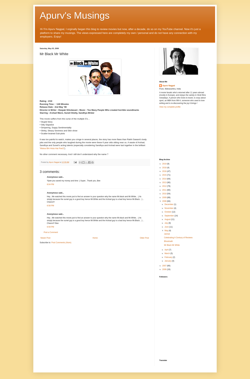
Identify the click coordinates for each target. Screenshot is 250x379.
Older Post (144, 238)
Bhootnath (168, 241)
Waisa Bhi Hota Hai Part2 (52, 148)
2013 (164, 182)
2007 (164, 266)
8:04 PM (50, 184)
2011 (164, 190)
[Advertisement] (183, 133)
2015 (164, 175)
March (167, 253)
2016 (164, 171)
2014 (164, 179)
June (167, 227)
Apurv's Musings (75, 15)
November (169, 208)
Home (95, 238)
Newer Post (45, 238)
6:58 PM (50, 206)
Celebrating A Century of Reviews (178, 237)
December (169, 204)
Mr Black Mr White (172, 245)
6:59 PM (50, 227)
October (168, 212)
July (167, 223)
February (169, 257)
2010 (164, 194)
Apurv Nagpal (168, 86)
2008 (164, 201)
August (168, 219)
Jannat (167, 234)
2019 (164, 164)
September (169, 216)
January (168, 261)
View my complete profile (169, 107)
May (167, 230)
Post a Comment (51, 232)
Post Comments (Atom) (61, 242)
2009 (164, 197)
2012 (164, 186)
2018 (164, 167)
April (167, 250)
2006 (164, 269)
